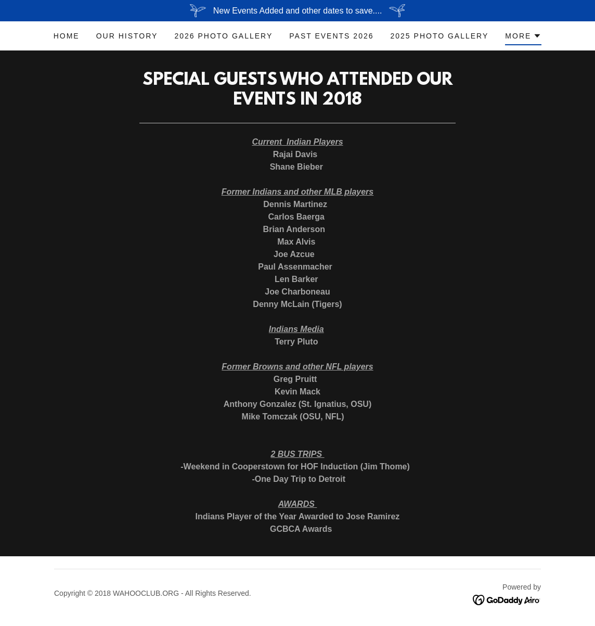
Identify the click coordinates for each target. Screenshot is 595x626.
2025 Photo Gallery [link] (440, 36)
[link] (507, 599)
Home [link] (67, 36)
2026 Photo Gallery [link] (223, 36)
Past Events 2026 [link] (331, 36)
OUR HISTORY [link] (127, 36)
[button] (523, 37)
